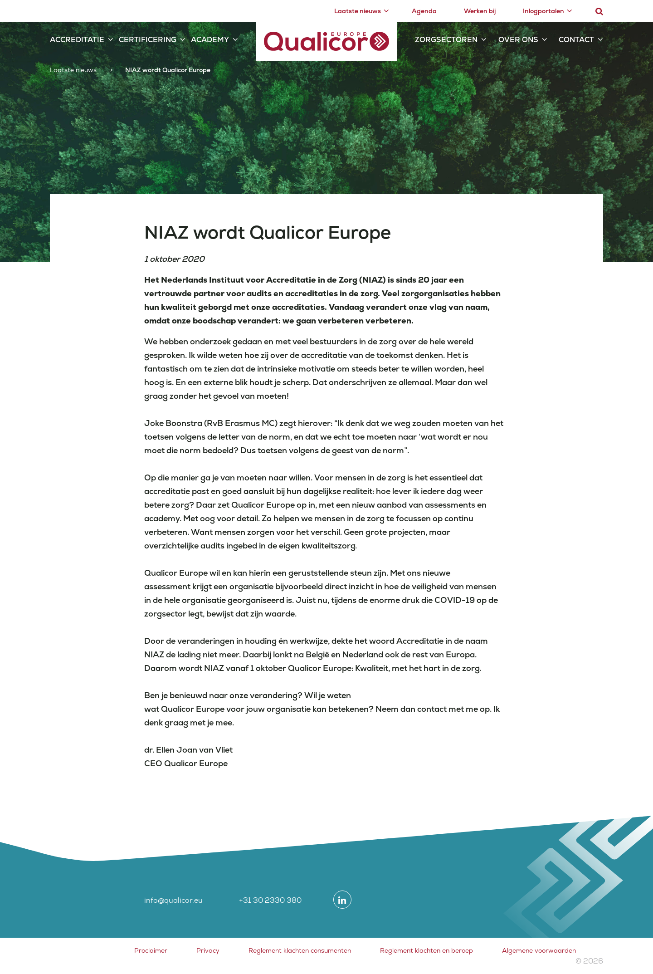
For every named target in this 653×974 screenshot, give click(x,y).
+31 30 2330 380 (270, 900)
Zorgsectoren (446, 39)
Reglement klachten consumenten (300, 950)
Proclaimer (150, 950)
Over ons (518, 39)
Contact (576, 39)
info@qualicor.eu (173, 900)
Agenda (424, 11)
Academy (210, 39)
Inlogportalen (543, 11)
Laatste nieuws (357, 11)
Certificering (147, 39)
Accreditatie (77, 39)
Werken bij (480, 11)
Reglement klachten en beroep (426, 950)
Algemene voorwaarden (539, 950)
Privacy (207, 950)
